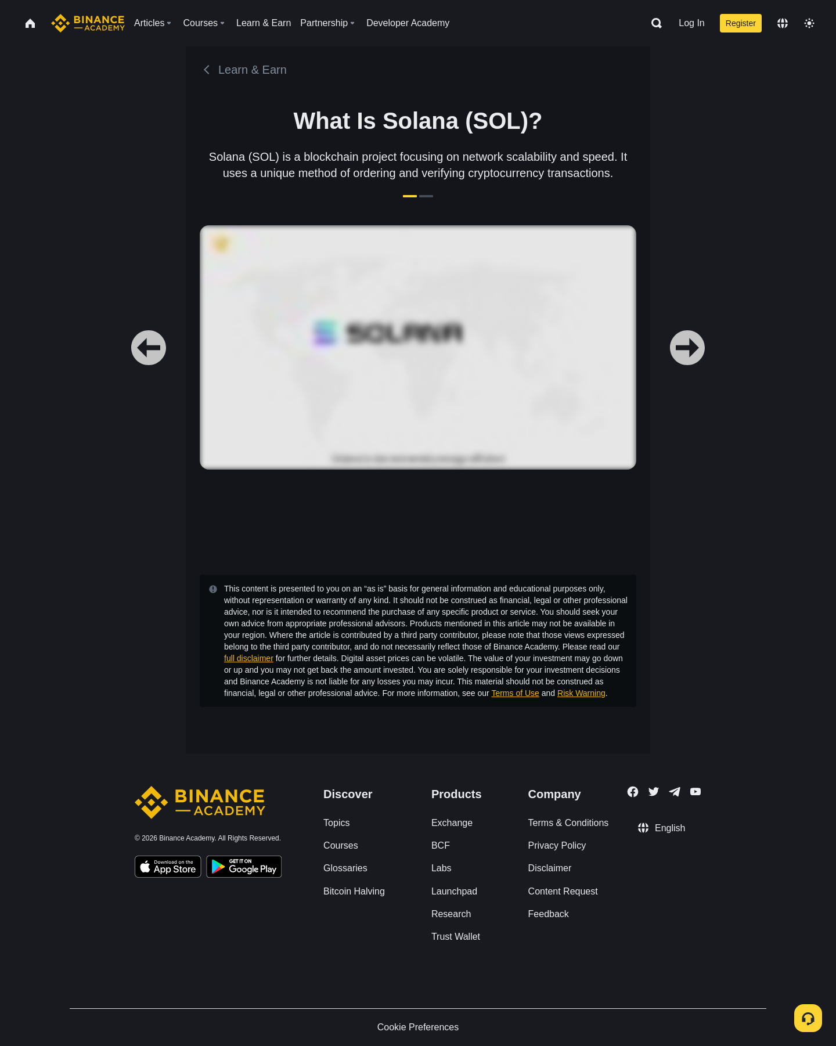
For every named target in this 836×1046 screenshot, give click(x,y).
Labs (441, 868)
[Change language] (783, 23)
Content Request (563, 891)
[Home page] (88, 23)
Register (741, 23)
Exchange (452, 823)
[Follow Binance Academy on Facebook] (633, 792)
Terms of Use (515, 693)
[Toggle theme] (809, 23)
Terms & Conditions (568, 823)
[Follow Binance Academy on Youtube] (695, 791)
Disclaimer (550, 868)
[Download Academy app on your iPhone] (168, 868)
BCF (440, 845)
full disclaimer (248, 658)
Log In (691, 23)
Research (451, 914)
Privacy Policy (557, 845)
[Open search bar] (653, 23)
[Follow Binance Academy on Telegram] (674, 792)
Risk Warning (581, 693)
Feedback (548, 914)
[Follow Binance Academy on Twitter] (654, 791)
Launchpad (454, 891)
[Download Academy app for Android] (244, 868)
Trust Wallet (455, 937)
